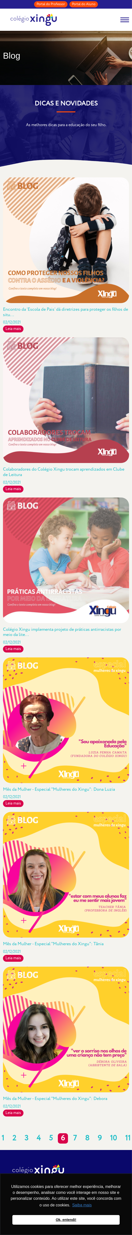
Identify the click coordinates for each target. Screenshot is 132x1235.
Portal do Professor (51, 4)
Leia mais (13, 329)
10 (113, 1138)
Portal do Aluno (83, 4)
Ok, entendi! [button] (66, 1220)
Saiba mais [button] (82, 1205)
